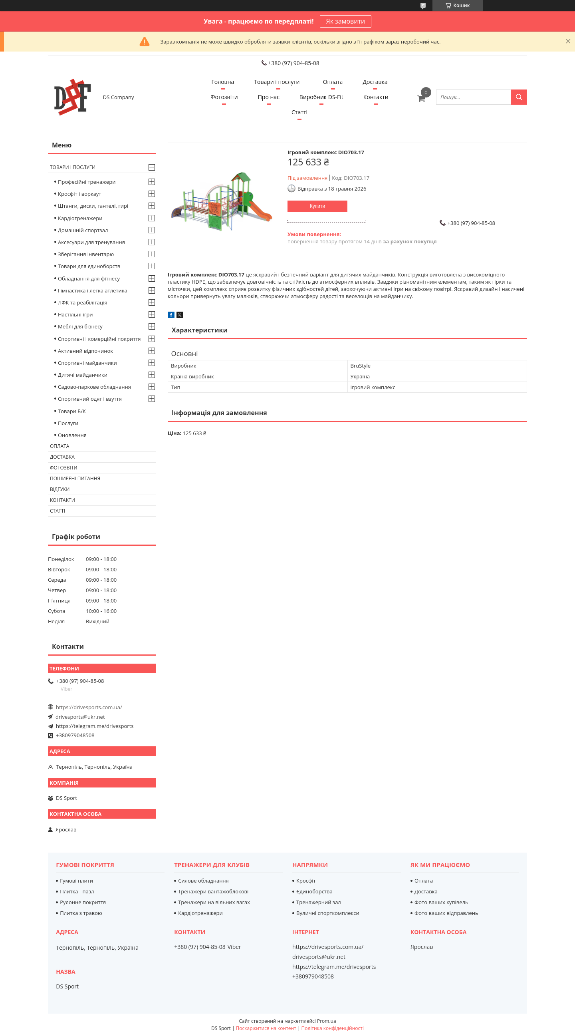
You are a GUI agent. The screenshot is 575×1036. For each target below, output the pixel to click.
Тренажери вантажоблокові (213, 891)
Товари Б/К (72, 411)
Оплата (333, 82)
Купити (317, 206)
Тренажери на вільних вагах (214, 902)
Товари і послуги (276, 82)
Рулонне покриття (83, 902)
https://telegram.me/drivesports (94, 726)
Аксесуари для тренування (91, 242)
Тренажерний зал (318, 902)
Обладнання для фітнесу (89, 278)
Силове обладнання (203, 880)
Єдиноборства (314, 891)
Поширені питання (75, 478)
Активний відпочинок (85, 350)
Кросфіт (306, 880)
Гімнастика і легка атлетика (92, 290)
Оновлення (72, 435)
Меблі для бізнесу (80, 326)
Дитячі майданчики (82, 374)
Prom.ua (326, 1021)
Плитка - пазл (77, 891)
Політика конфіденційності (332, 1028)
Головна (222, 82)
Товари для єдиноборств (89, 266)
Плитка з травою (81, 913)
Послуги (68, 423)
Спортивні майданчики (87, 362)
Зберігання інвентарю (86, 254)
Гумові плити (76, 880)
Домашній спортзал (83, 230)
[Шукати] (519, 97)
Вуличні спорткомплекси (327, 913)
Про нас (269, 97)
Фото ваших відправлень (446, 913)
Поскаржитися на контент (266, 1028)
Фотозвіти (224, 97)
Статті (299, 112)
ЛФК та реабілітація (82, 302)
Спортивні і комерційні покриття (99, 338)
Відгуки (59, 489)
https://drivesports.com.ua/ (89, 707)
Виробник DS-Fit (321, 97)
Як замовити (345, 21)
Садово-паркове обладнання (94, 386)
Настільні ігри (75, 314)
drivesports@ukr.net (80, 717)
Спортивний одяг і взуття (90, 398)
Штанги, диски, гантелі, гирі (93, 205)
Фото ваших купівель (441, 902)
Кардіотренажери (80, 218)
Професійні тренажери (86, 181)
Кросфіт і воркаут (79, 193)
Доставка (375, 82)
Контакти (376, 97)
